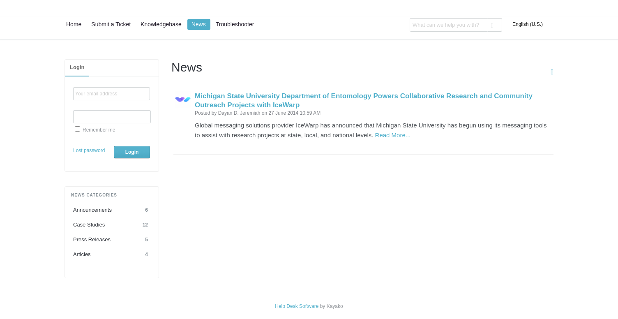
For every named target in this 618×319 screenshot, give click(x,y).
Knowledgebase (161, 24)
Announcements (111, 210)
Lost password (89, 150)
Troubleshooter (235, 24)
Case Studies (111, 225)
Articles (111, 254)
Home (73, 24)
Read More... (393, 135)
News (198, 24)
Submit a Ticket (111, 24)
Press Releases (111, 240)
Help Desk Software (296, 306)
